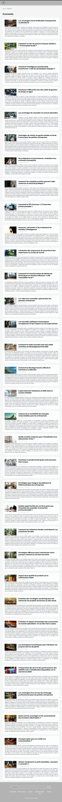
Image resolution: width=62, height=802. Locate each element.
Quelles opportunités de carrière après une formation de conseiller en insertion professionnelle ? (35, 508)
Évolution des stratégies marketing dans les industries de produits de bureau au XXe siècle (37, 600)
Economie (12, 792)
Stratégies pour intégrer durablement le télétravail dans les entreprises (34, 484)
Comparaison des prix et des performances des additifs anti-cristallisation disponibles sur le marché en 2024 (37, 670)
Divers (49, 792)
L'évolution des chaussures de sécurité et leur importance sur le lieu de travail (37, 251)
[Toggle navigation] (3, 2)
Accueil (4, 8)
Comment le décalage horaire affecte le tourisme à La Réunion (34, 369)
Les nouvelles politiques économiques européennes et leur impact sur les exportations (38, 323)
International (21, 792)
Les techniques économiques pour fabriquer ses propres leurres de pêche (37, 646)
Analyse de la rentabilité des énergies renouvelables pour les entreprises (33, 415)
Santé (31, 792)
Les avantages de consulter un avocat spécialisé (38, 113)
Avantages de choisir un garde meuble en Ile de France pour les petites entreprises (37, 136)
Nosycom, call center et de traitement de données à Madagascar (35, 228)
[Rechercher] (29, 787)
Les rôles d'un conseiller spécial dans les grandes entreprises (34, 300)
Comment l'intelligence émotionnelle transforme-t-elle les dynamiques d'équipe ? (36, 68)
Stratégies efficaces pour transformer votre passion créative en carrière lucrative (36, 554)
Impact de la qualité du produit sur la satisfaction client (33, 577)
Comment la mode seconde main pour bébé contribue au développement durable (35, 346)
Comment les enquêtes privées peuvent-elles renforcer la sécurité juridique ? (36, 182)
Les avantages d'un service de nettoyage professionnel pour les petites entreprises (35, 694)
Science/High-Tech (40, 792)
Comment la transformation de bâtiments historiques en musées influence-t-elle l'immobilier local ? (35, 276)
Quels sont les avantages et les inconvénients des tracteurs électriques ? (36, 717)
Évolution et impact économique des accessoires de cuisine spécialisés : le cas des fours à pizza (38, 623)
